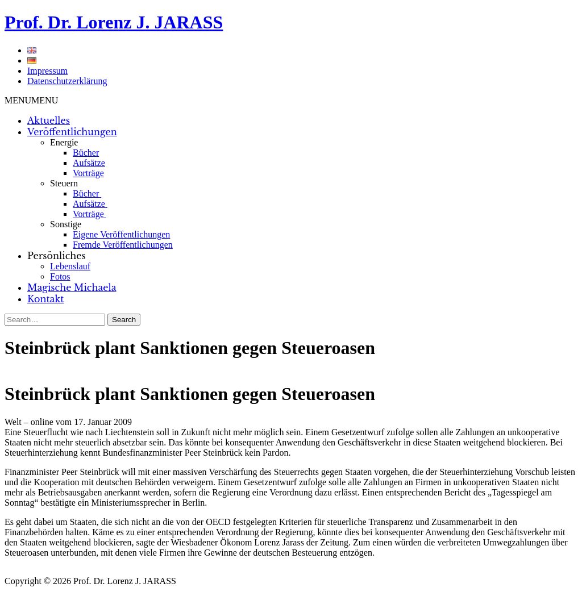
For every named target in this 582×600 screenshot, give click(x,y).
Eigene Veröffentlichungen (121, 234)
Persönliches (56, 255)
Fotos (60, 276)
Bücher (86, 152)
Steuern (64, 183)
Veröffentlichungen (72, 132)
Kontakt (45, 299)
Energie (64, 142)
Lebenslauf (70, 266)
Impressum (47, 71)
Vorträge (88, 173)
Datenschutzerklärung (67, 81)
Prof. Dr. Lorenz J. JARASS (114, 22)
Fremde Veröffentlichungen (123, 244)
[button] (31, 100)
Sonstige (65, 224)
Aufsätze (89, 163)
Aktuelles (48, 120)
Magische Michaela (72, 287)
